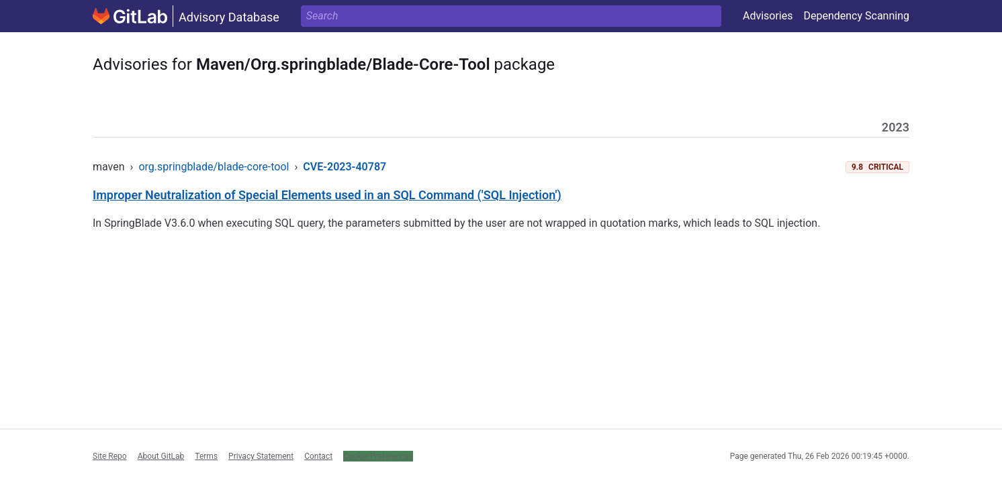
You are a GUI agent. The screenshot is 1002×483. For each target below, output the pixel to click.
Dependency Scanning (856, 15)
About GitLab (161, 456)
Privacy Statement (260, 456)
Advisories (768, 15)
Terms (206, 456)
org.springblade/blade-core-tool (213, 166)
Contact (318, 456)
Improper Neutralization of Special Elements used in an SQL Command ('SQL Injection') (327, 195)
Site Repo (110, 456)
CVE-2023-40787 (344, 166)
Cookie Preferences (378, 456)
